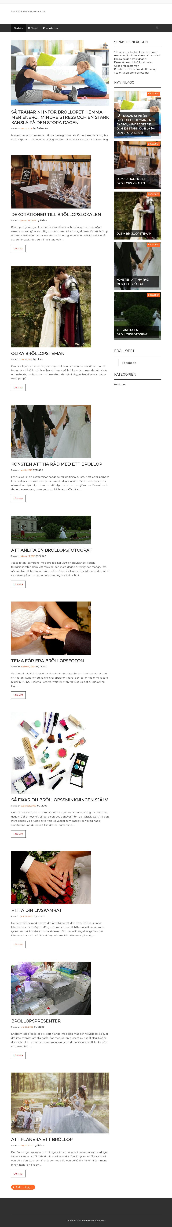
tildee (43, 220)
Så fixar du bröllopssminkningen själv (59, 799)
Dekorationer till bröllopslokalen (56, 214)
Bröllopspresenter (36, 1021)
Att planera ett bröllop (42, 1139)
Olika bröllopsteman (37, 353)
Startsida (18, 28)
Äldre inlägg (23, 1187)
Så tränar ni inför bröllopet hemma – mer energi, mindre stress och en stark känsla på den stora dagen (60, 117)
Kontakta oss (50, 28)
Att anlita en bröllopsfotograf (51, 550)
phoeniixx (100, 1220)
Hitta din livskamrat (36, 910)
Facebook (129, 362)
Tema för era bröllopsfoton (47, 660)
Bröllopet (33, 28)
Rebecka (42, 128)
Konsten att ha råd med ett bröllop (56, 464)
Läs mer (18, 248)
